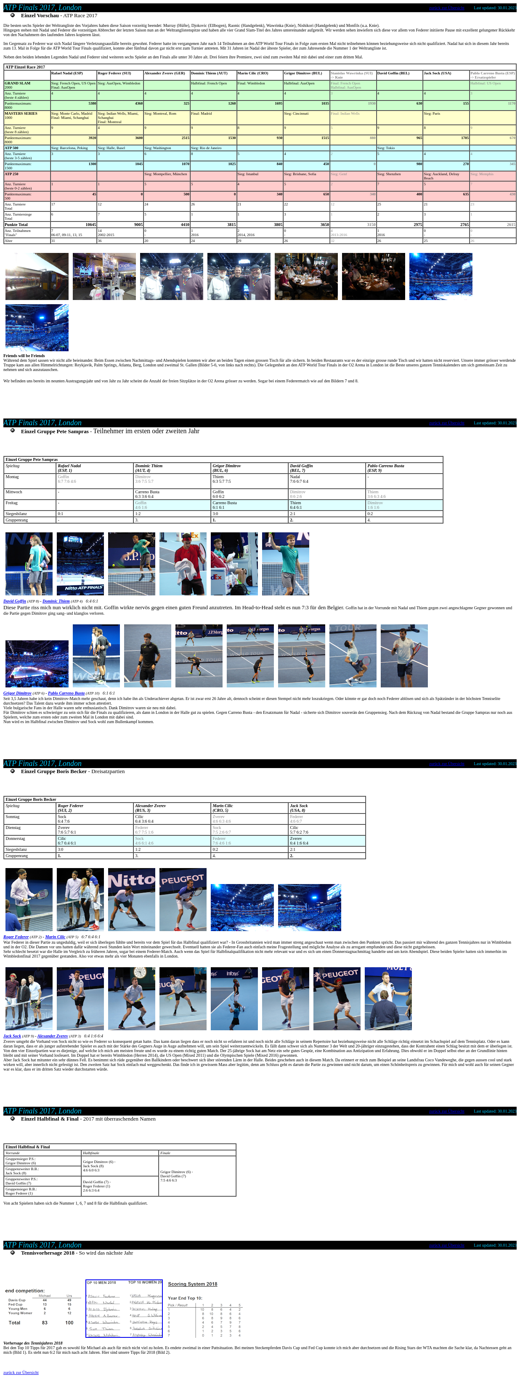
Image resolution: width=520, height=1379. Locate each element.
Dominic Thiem (56, 601)
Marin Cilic (55, 936)
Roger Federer (16, 936)
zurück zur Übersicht (446, 7)
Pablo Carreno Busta (66, 693)
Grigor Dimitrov (17, 693)
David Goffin (14, 601)
